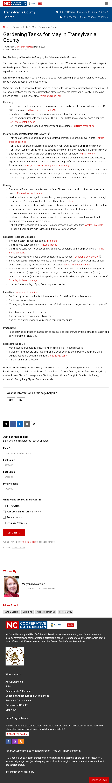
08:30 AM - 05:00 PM (98, 17)
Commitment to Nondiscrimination (32, 750)
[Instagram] (15, 741)
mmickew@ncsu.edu (51, 96)
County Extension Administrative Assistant (38, 588)
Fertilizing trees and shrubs (39, 110)
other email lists (28, 542)
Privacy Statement (71, 750)
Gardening (27, 612)
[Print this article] (34, 424)
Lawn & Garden (11, 612)
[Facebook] (8, 741)
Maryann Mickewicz (24, 47)
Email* (6, 448)
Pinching (69, 201)
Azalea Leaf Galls (94, 225)
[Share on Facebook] (13, 424)
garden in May (65, 612)
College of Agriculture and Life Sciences (27, 695)
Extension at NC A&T (17, 705)
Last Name (9, 472)
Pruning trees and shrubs (29, 193)
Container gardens (57, 355)
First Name (9, 460)
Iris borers (52, 240)
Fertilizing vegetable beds (22, 122)
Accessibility (27, 771)
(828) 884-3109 (68, 17)
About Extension (14, 681)
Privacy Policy (18, 548)
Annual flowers (87, 153)
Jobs (8, 686)
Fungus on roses (48, 244)
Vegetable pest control (86, 256)
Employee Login (99, 780)
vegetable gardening (46, 612)
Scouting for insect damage (23, 280)
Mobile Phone (10, 483)
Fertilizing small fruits (83, 126)
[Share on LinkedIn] (20, 424)
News (5, 27)
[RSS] (21, 741)
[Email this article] (27, 424)
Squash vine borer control (77, 264)
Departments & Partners (18, 691)
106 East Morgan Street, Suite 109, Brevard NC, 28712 (82, 12)
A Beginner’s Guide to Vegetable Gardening (47, 165)
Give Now (11, 709)
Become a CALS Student (19, 700)
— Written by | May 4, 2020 (24, 47)
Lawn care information (25, 292)
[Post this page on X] (6, 424)
